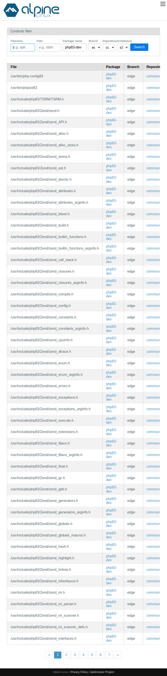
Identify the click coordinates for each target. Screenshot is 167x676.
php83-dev (111, 76)
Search (139, 47)
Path (40, 41)
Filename (17, 41)
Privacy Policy (79, 672)
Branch (93, 41)
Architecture (123, 41)
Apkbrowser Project (102, 672)
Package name (72, 41)
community (155, 76)
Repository (109, 41)
